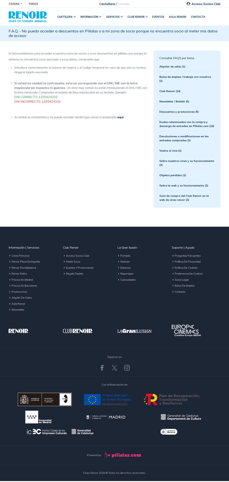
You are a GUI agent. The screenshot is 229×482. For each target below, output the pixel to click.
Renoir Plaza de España (24, 262)
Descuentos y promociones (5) (179, 112)
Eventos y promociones (78, 268)
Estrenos (124, 268)
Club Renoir (136, 17)
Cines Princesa (19, 256)
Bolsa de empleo (183, 286)
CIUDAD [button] (14, 3)
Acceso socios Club (76, 256)
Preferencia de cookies (187, 274)
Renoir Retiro (18, 274)
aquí (120, 118)
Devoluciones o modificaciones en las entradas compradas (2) (184, 139)
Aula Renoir (178, 17)
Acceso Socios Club (203, 4)
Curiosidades (126, 280)
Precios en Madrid (21, 280)
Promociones (18, 292)
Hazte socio (71, 262)
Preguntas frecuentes (186, 256)
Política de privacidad (186, 262)
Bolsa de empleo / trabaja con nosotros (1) (185, 79)
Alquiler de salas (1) (172, 67)
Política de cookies (185, 268)
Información (90, 17)
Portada (123, 256)
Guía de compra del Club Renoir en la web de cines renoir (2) (184, 198)
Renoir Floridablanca (22, 268)
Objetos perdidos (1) (172, 176)
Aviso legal (180, 280)
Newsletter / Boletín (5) (174, 102)
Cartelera (65, 17)
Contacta (199, 17)
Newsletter (16, 310)
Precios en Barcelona (23, 286)
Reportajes (125, 274)
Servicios (114, 17)
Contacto (178, 292)
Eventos (159, 17)
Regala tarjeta (73, 274)
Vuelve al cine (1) (170, 151)
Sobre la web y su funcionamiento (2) (183, 186)
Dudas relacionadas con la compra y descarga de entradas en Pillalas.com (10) (186, 125)
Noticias (123, 262)
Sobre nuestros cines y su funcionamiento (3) (186, 163)
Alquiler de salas (20, 298)
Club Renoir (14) (170, 92)
